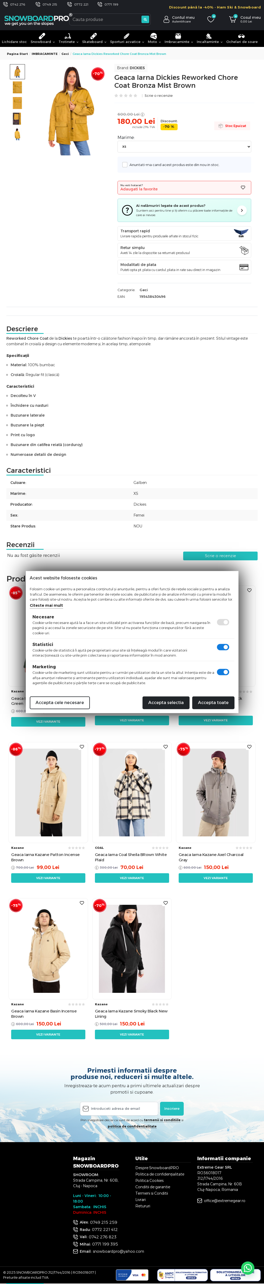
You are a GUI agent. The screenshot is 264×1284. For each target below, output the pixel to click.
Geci (65, 54)
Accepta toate (213, 702)
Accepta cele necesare (60, 702)
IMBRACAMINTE (45, 54)
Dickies (137, 67)
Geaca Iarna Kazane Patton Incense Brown (45, 857)
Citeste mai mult (46, 605)
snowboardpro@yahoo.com (118, 1251)
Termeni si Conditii (151, 1193)
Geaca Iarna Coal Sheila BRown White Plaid (131, 857)
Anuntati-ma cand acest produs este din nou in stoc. (173, 164)
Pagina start (17, 54)
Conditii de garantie (152, 1187)
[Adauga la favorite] (243, 187)
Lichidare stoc (14, 42)
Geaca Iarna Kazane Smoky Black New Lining (131, 1013)
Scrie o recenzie (159, 96)
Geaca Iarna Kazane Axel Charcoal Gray (211, 857)
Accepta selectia (166, 702)
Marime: (126, 137)
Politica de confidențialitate (159, 1174)
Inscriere (171, 1108)
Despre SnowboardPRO (157, 1167)
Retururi (142, 1206)
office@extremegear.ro (224, 1200)
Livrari (140, 1199)
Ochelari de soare (242, 38)
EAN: (121, 296)
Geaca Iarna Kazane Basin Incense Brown (44, 1013)
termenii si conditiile (162, 1120)
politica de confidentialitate (132, 1126)
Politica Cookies (149, 1180)
